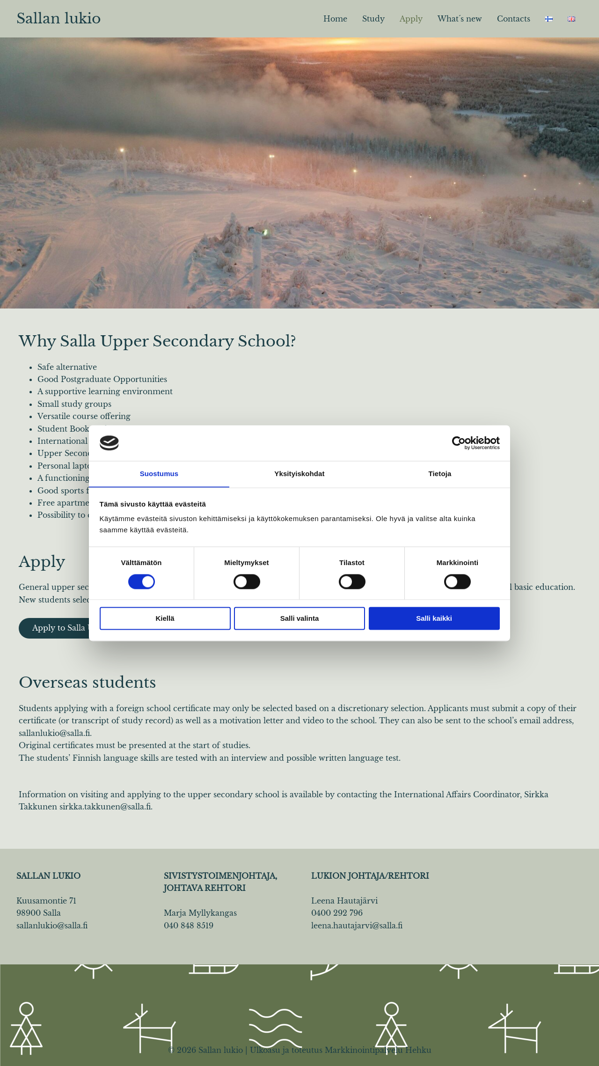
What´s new (460, 18)
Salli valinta (299, 619)
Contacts (513, 18)
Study (373, 18)
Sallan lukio (58, 18)
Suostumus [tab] (159, 474)
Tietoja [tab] (440, 474)
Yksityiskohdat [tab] (299, 474)
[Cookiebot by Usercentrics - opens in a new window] (459, 443)
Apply (411, 18)
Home (335, 18)
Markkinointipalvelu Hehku (378, 1050)
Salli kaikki (434, 619)
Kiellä (164, 619)
